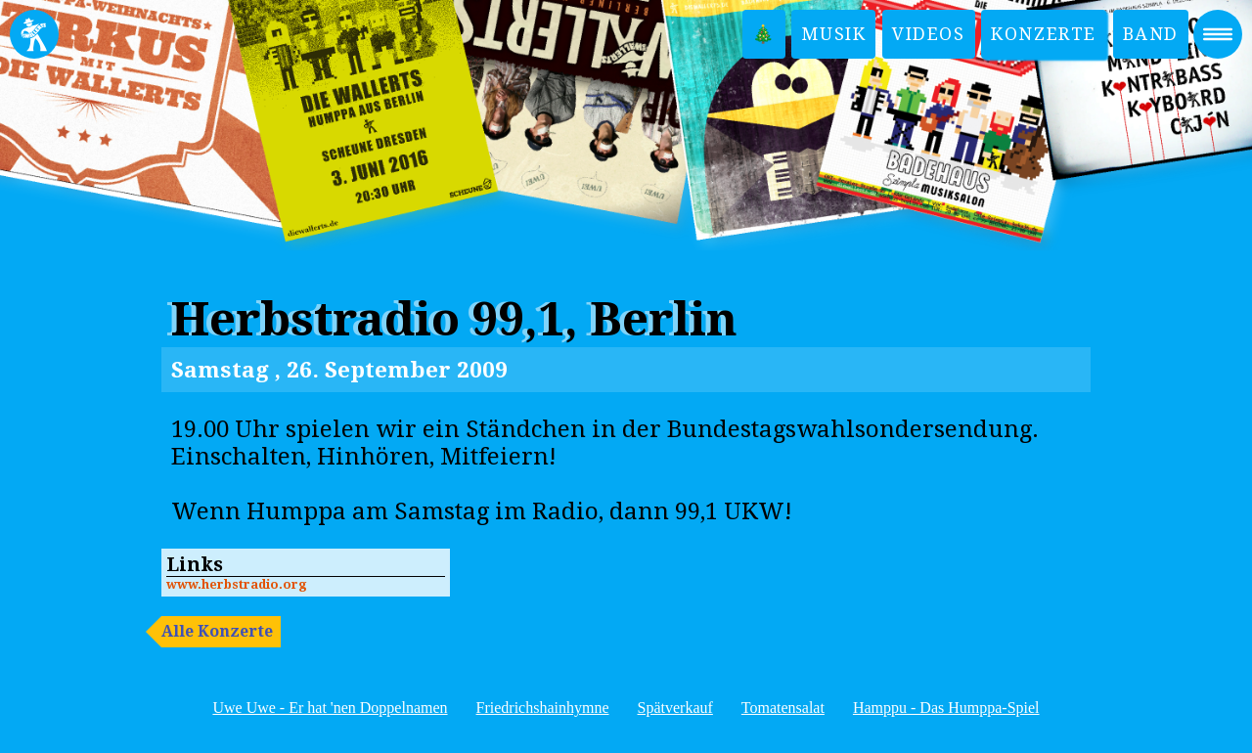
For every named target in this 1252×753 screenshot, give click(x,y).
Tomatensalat (783, 707)
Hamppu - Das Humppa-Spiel (946, 707)
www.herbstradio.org (236, 584)
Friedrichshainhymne (542, 707)
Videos (928, 33)
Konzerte (1043, 33)
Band (1151, 33)
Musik (833, 33)
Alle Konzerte (217, 631)
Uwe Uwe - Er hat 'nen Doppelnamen (329, 707)
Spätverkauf (675, 707)
